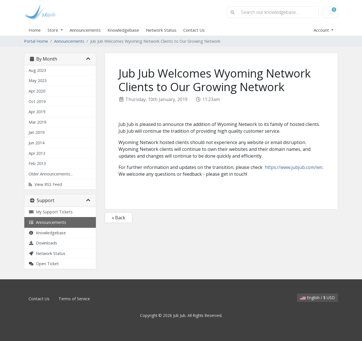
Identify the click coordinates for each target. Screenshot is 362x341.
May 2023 (38, 80)
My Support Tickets (51, 212)
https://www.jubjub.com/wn (293, 167)
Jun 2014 (36, 142)
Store (53, 30)
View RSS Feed (45, 184)
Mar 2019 (37, 122)
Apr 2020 (37, 91)
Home (35, 30)
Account (322, 30)
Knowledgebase (123, 30)
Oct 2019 (37, 101)
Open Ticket (44, 263)
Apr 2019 (37, 111)
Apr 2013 (37, 153)
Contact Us (194, 30)
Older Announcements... (51, 174)
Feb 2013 (37, 163)
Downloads (43, 243)
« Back (118, 218)
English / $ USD (317, 297)
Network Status (161, 30)
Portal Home (36, 41)
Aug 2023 (37, 70)
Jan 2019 (36, 132)
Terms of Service (74, 298)
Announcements (85, 30)
